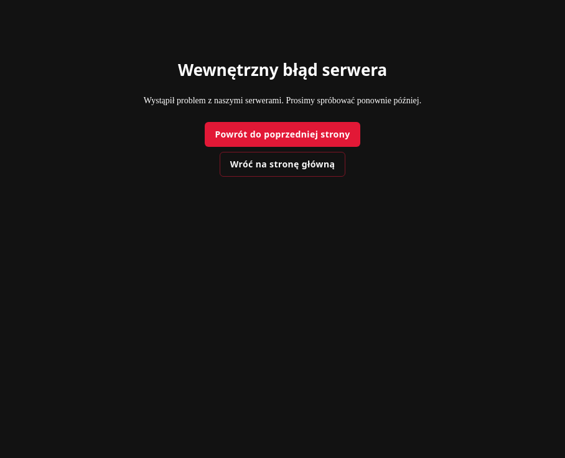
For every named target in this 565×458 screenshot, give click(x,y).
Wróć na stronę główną (282, 164)
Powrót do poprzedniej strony (282, 134)
